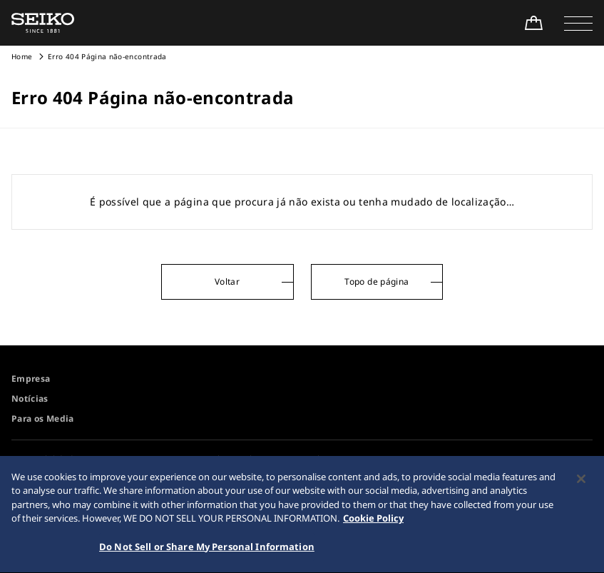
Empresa (30, 378)
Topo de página (376, 281)
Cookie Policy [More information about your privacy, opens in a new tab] (373, 520)
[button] (578, 23)
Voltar (227, 281)
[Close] (581, 481)
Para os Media (42, 418)
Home (21, 56)
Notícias (29, 398)
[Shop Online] (533, 23)
